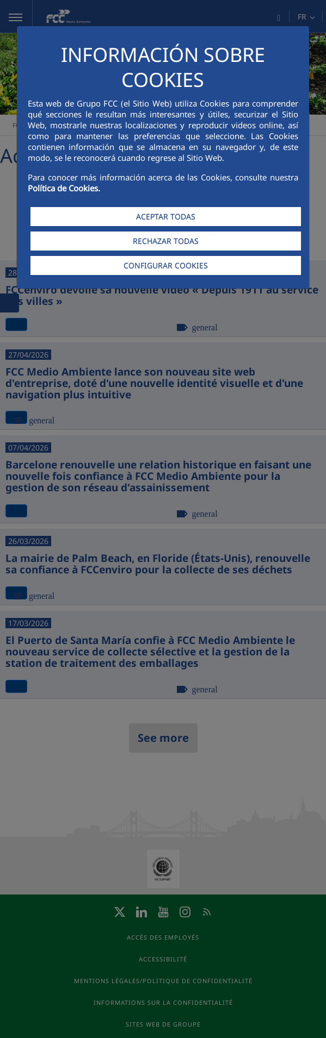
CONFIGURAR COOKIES (166, 265)
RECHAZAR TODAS (166, 241)
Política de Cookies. (64, 188)
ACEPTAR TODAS (165, 216)
